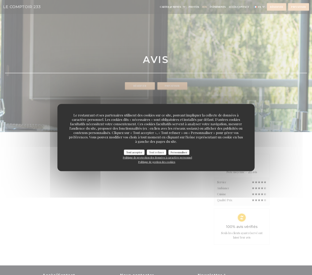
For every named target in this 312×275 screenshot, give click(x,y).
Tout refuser (156, 152)
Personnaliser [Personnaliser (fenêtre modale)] (179, 152)
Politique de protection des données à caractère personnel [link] (157, 157)
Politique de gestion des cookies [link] (156, 162)
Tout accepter (134, 152)
